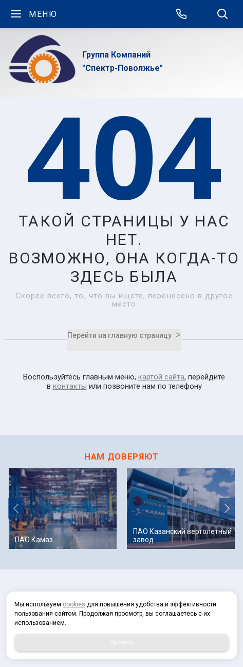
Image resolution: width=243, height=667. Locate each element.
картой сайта (161, 377)
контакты (70, 386)
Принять (121, 642)
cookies (74, 604)
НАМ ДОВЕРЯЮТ (121, 456)
